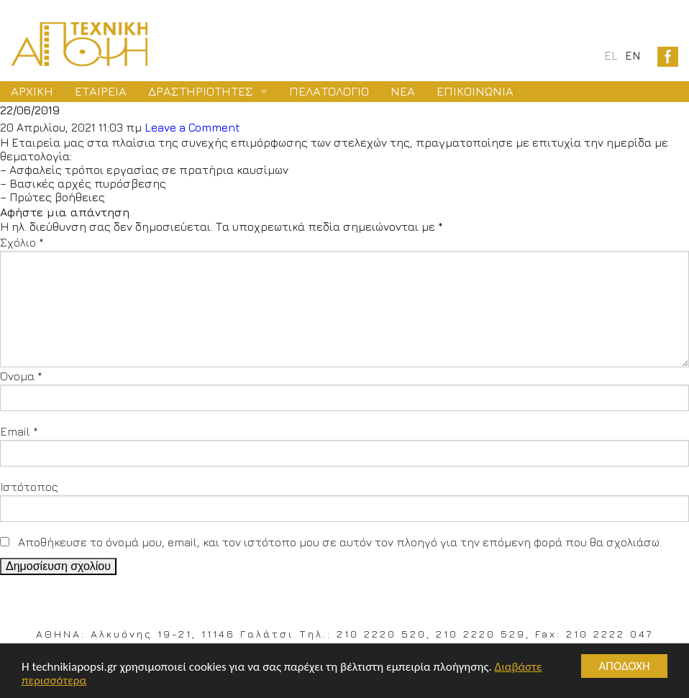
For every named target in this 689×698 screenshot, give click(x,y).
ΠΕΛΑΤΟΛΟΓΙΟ (329, 91)
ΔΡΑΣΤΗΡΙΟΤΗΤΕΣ (200, 91)
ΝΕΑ (403, 91)
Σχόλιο (22, 242)
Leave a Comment (192, 127)
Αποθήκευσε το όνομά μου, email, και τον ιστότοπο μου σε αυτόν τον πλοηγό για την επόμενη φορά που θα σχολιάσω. (340, 542)
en (632, 55)
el (611, 55)
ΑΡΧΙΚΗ (32, 91)
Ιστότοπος (29, 486)
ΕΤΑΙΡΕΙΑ (101, 91)
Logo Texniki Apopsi (79, 44)
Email (19, 431)
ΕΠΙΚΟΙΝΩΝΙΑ (475, 91)
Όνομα (21, 375)
